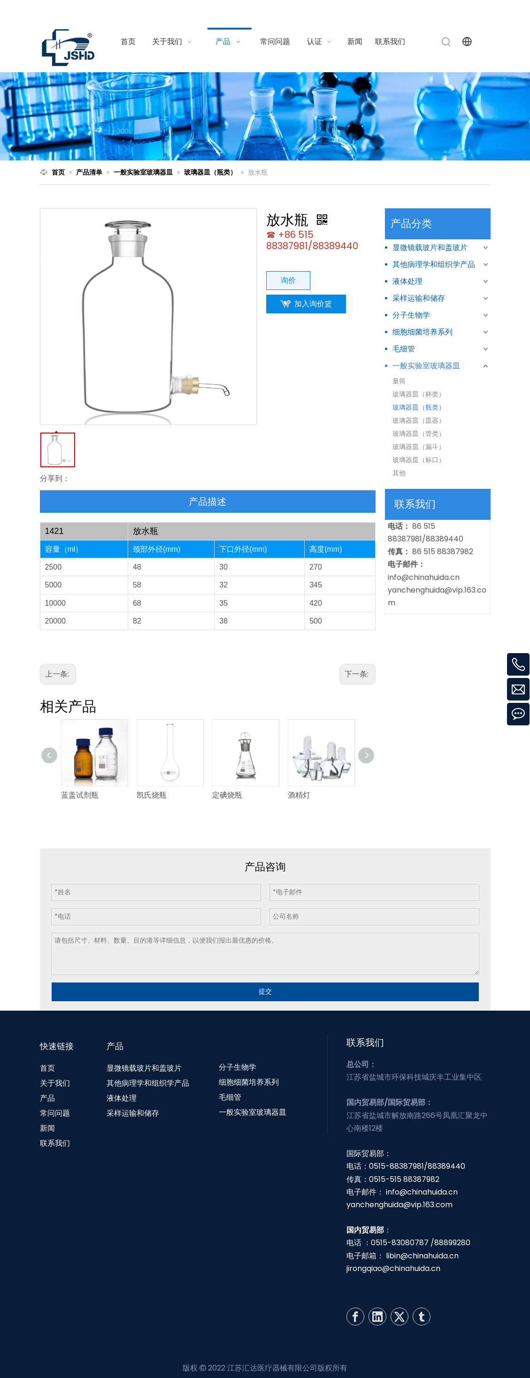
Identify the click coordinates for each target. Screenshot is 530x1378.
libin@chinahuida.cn (422, 1255)
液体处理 (407, 281)
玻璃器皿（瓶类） (418, 407)
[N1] (265, 116)
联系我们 (55, 1143)
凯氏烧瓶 (152, 795)
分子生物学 (411, 315)
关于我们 (55, 1083)
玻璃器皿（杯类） (418, 394)
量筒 (399, 381)
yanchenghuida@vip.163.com (399, 1204)
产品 (47, 1098)
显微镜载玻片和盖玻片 (430, 247)
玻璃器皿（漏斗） (418, 446)
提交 (265, 991)
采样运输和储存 (418, 298)
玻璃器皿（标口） (418, 459)
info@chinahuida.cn (374, 11)
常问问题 (55, 1113)
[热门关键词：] (446, 41)
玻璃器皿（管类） (418, 433)
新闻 (47, 1128)
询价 (288, 280)
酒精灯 (299, 795)
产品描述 (207, 501)
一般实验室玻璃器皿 (426, 365)
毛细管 (403, 348)
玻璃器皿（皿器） (418, 420)
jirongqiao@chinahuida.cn (393, 1268)
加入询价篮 (313, 303)
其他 (399, 473)
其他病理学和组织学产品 (433, 264)
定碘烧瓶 (227, 795)
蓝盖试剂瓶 (80, 795)
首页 (47, 1068)
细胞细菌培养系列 (422, 332)
